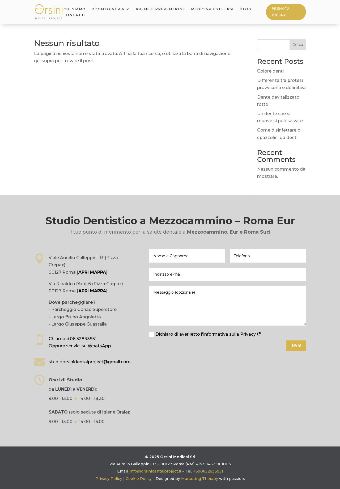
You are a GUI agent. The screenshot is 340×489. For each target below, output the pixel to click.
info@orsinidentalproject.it (155, 471)
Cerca (297, 44)
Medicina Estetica (212, 9)
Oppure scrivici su (80, 345)
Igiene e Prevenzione (160, 9)
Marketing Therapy (199, 478)
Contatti (74, 15)
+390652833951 (208, 471)
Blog (245, 9)
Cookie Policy (139, 478)
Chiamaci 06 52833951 (72, 338)
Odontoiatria (108, 9)
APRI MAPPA (92, 272)
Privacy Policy (108, 478)
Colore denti (270, 71)
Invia (295, 345)
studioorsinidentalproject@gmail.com (90, 361)
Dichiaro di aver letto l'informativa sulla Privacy (205, 334)
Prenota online (281, 11)
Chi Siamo (74, 9)
